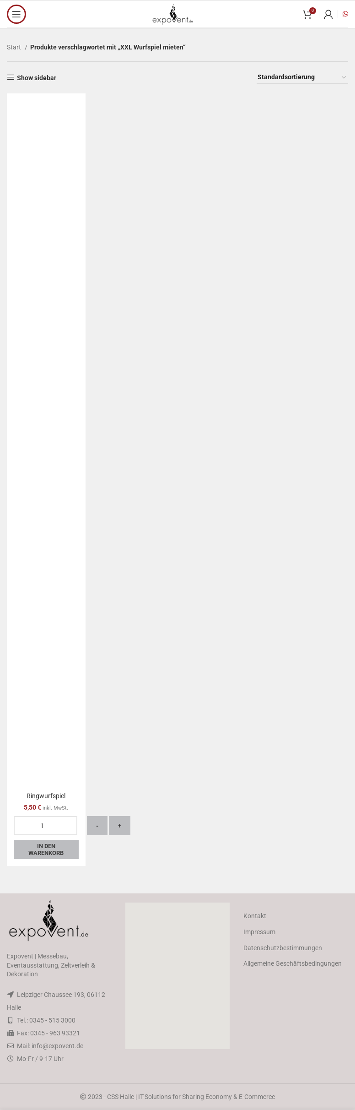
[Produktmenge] (45, 825)
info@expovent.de (57, 1046)
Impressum (259, 932)
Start (14, 47)
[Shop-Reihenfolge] (302, 77)
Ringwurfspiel (46, 796)
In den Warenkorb (46, 850)
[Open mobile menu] (16, 14)
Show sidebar (36, 78)
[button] (177, 975)
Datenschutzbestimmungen (282, 948)
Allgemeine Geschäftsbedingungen (292, 963)
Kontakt (254, 916)
